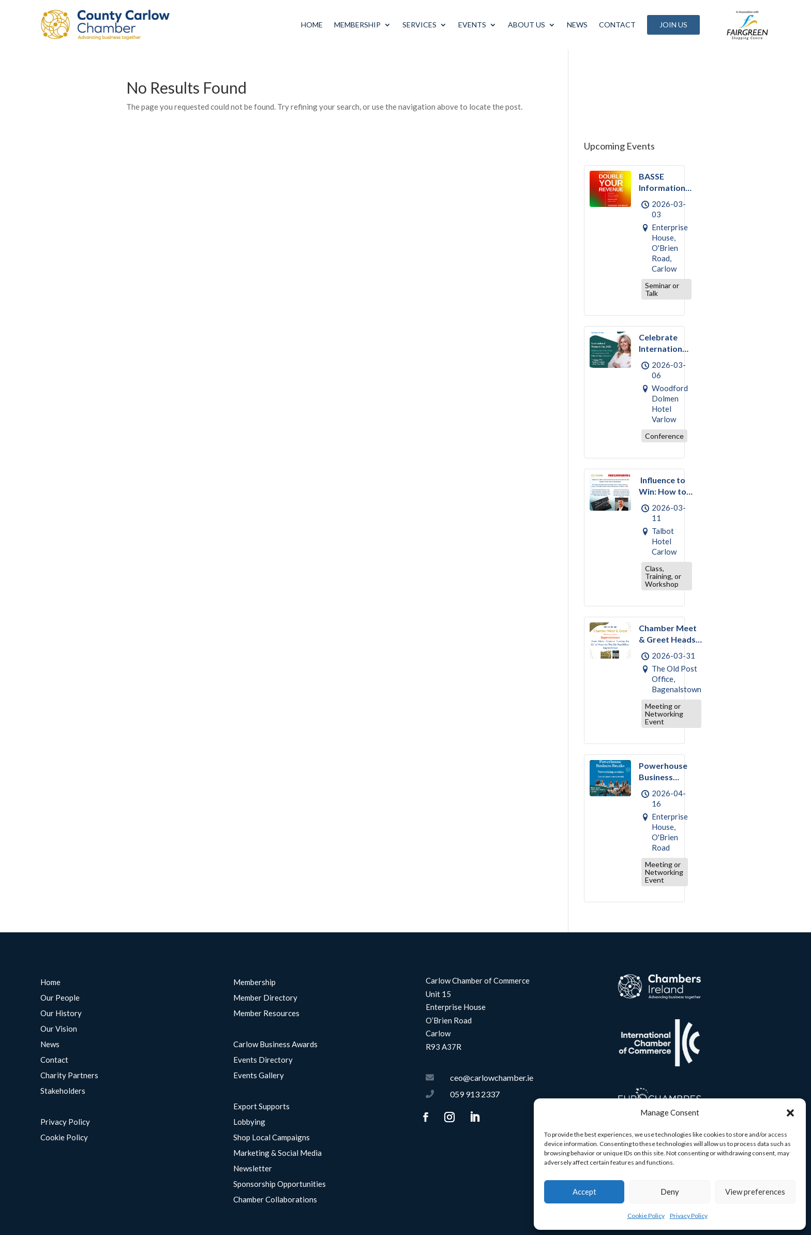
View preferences (755, 1191)
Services (419, 24)
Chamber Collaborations (275, 1200)
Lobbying (249, 1122)
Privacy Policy (689, 1215)
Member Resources (266, 1013)
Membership (357, 24)
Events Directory (263, 1060)
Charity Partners (69, 1076)
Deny (669, 1191)
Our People (60, 998)
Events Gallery (258, 1076)
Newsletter (252, 1169)
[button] (790, 1113)
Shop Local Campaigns (271, 1138)
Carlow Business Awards (275, 1044)
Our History (61, 1013)
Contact (617, 24)
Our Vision (58, 1029)
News (577, 24)
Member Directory (265, 998)
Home (312, 24)
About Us (526, 24)
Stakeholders (62, 1091)
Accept (584, 1191)
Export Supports (261, 1107)
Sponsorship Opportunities (279, 1184)
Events (472, 24)
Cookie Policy (646, 1215)
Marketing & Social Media (277, 1153)
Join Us (673, 24)
